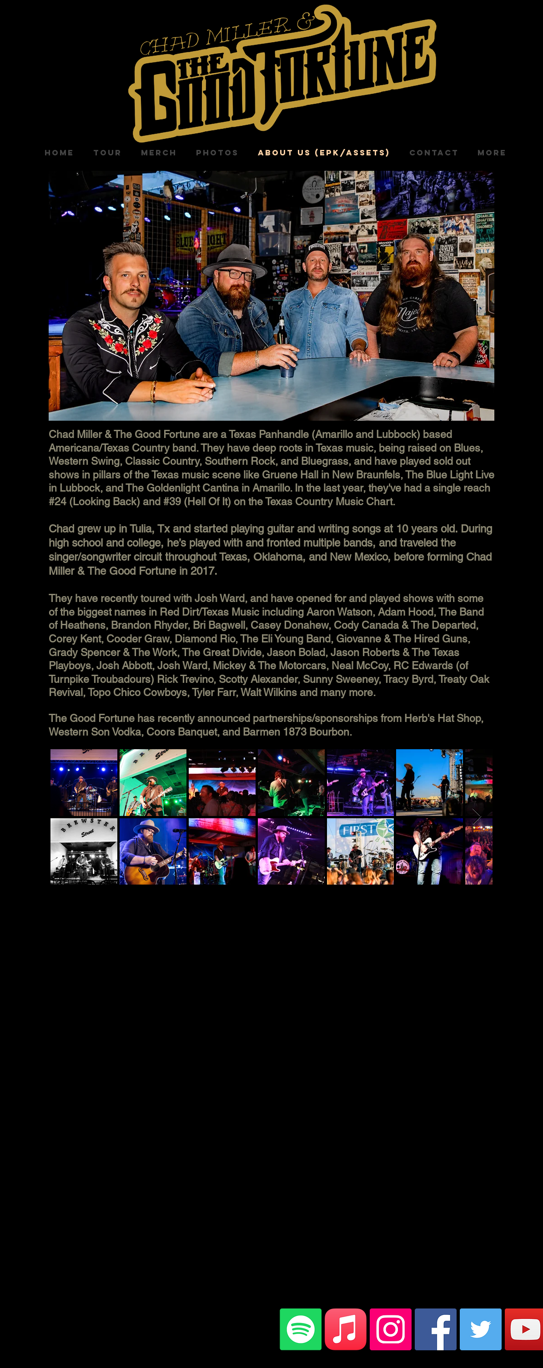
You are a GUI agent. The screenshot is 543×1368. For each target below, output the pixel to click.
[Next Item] (477, 817)
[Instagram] (391, 1329)
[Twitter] (481, 1329)
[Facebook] (436, 1329)
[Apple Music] (346, 1329)
